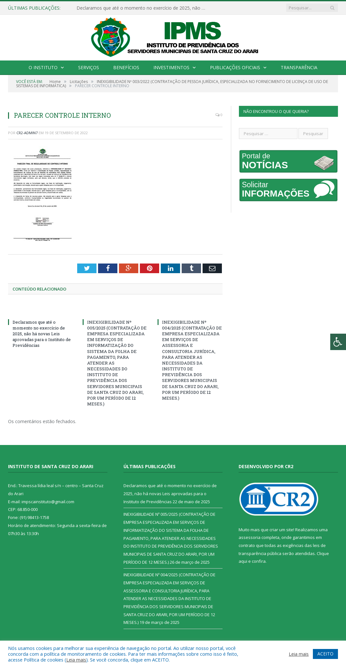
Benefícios (126, 67)
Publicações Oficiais (235, 67)
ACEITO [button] (325, 654)
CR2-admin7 (27, 132)
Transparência (299, 67)
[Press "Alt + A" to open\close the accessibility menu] (338, 342)
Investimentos (171, 67)
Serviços (88, 67)
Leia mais (76, 659)
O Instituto (43, 67)
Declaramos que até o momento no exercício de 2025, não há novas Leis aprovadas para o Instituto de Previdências (142, 8)
